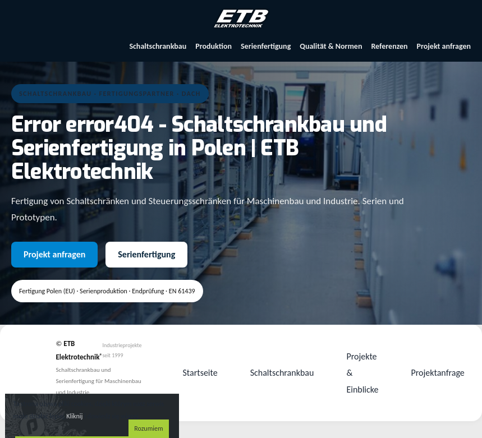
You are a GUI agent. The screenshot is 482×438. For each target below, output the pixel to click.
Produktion (213, 46)
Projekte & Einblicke (362, 373)
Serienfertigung (266, 46)
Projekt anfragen (444, 46)
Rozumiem (148, 428)
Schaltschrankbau (157, 46)
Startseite (200, 372)
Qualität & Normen (331, 46)
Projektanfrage (438, 372)
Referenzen (389, 46)
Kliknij (74, 416)
